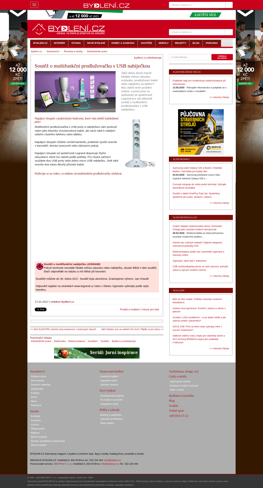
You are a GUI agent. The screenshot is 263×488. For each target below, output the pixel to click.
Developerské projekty (112, 395)
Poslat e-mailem (130, 309)
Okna (34, 401)
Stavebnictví (52, 51)
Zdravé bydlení (39, 445)
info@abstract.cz (110, 463)
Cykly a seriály (178, 376)
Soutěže (104, 341)
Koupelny (36, 420)
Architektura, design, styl (184, 371)
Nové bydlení (107, 390)
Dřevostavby (37, 380)
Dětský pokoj (37, 428)
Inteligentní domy (109, 404)
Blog (172, 400)
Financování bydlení (111, 371)
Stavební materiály (41, 384)
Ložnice (35, 424)
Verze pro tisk (150, 309)
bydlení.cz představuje (148, 57)
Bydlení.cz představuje (124, 341)
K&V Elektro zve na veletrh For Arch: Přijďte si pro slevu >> (132, 329)
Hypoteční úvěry (108, 380)
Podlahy (35, 393)
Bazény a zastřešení (111, 415)
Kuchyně (35, 416)
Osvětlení (93, 341)
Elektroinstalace (76, 341)
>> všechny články (219, 97)
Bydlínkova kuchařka (181, 395)
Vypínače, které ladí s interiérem (190, 260)
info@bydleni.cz (112, 460)
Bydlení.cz (36, 51)
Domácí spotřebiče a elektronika (48, 441)
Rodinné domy (38, 376)
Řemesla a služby (73, 51)
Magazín (178, 290)
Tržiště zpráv (176, 410)
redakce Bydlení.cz (62, 301)
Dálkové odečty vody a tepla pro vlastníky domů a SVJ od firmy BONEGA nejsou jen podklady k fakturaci (199, 339)
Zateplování (37, 388)
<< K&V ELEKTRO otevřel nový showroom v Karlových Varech (63, 329)
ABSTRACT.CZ (178, 415)
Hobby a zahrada (109, 409)
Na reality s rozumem (111, 399)
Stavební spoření (109, 384)
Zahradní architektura (111, 419)
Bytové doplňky (39, 436)
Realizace (36, 405)
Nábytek (35, 432)
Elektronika (60, 341)
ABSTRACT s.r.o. (63, 463)
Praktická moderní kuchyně (184, 385)
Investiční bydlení (109, 376)
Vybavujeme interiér (180, 381)
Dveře (34, 397)
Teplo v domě (177, 389)
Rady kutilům (107, 423)
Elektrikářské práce (41, 341)
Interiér (34, 411)
